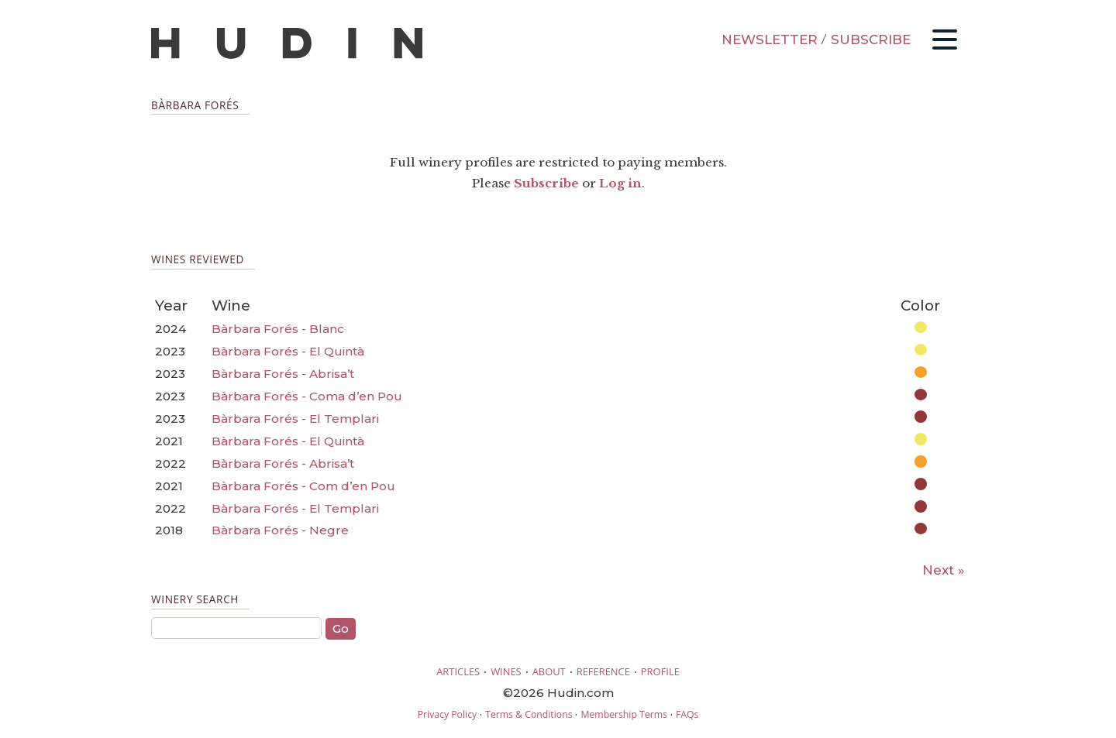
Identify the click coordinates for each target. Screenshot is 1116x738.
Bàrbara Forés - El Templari (295, 418)
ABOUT (549, 671)
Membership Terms (623, 714)
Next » (943, 570)
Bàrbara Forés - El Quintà (288, 351)
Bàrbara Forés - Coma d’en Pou (307, 396)
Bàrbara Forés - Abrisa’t (283, 373)
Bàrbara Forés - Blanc (278, 328)
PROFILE (660, 671)
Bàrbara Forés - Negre (280, 530)
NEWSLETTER (770, 39)
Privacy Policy (447, 714)
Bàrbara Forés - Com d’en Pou (303, 486)
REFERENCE (603, 671)
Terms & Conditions (528, 714)
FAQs (687, 714)
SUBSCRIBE (871, 39)
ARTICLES (458, 671)
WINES (506, 671)
